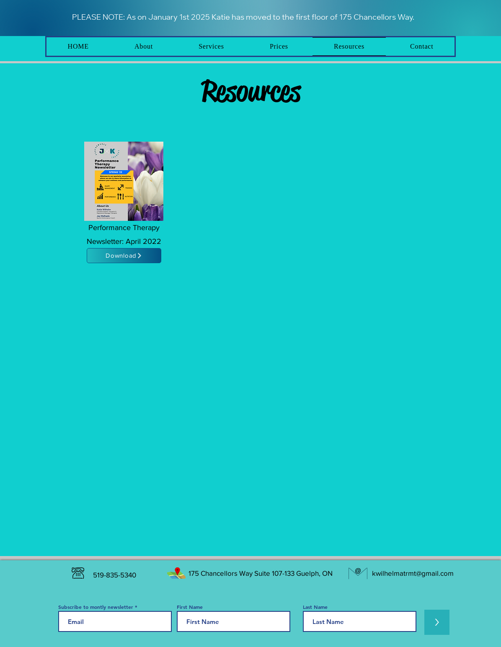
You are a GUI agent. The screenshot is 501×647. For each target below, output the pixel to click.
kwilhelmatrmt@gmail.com (413, 573)
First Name (190, 606)
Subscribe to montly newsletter (95, 606)
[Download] (124, 255)
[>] (436, 622)
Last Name (315, 606)
